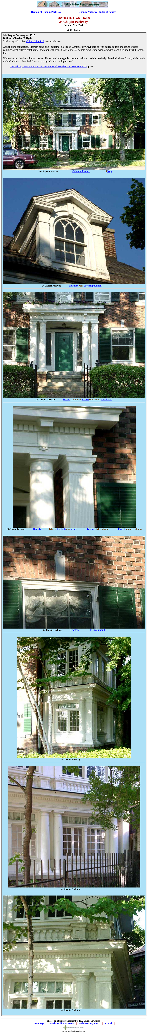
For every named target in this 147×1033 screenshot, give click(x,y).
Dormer (73, 285)
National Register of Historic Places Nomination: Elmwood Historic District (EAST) (48, 66)
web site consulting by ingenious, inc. (73, 1030)
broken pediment (93, 285)
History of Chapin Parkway (46, 12)
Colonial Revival (35, 41)
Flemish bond (97, 630)
